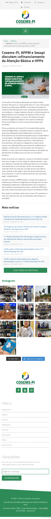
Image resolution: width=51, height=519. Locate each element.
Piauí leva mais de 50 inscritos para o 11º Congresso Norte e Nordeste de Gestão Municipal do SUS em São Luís (25, 217)
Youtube (25, 7)
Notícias (14, 41)
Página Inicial (12, 2)
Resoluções (6, 435)
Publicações (6, 424)
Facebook (26, 2)
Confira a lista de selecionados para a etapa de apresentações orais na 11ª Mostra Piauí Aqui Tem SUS (24, 260)
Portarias (5, 429)
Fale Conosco (7, 445)
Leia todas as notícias (25, 270)
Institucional (6, 409)
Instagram (39, 2)
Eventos (5, 419)
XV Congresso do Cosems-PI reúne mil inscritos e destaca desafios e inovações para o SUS (25, 227)
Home (6, 41)
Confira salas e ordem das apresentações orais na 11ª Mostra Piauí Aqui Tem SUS (24, 250)
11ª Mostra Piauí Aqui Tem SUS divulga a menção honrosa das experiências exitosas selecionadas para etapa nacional (25, 239)
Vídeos (4, 440)
